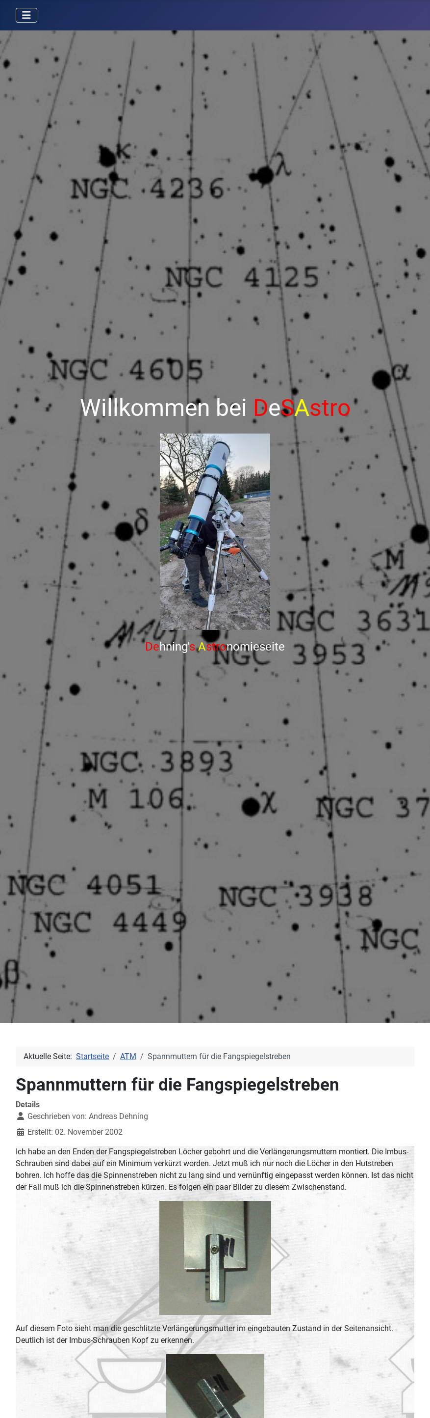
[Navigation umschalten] (26, 15)
